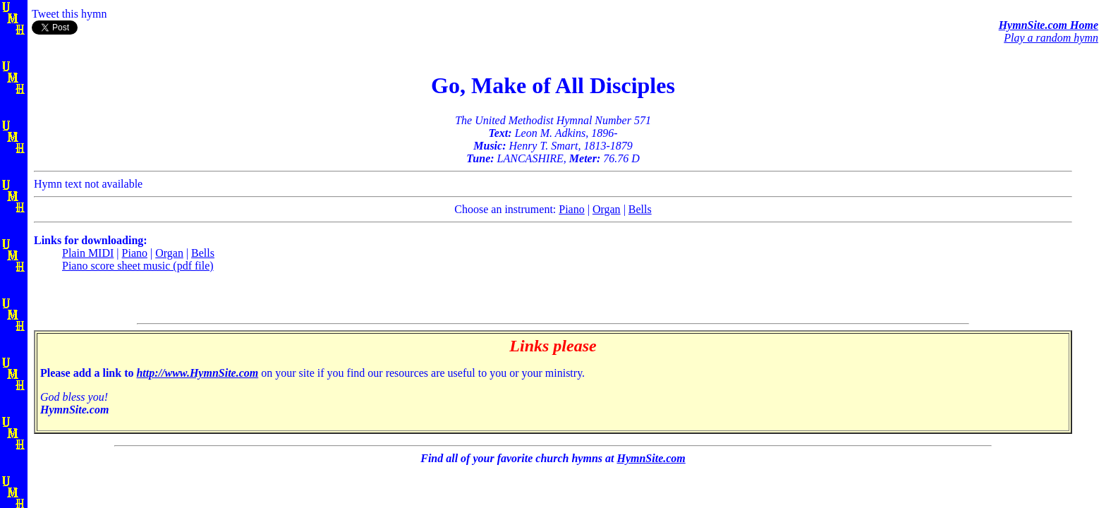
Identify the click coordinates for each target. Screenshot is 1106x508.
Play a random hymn (1051, 38)
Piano (571, 209)
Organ (606, 209)
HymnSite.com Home (1048, 25)
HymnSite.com (650, 458)
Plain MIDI (88, 253)
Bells (640, 209)
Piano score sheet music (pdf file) (138, 266)
